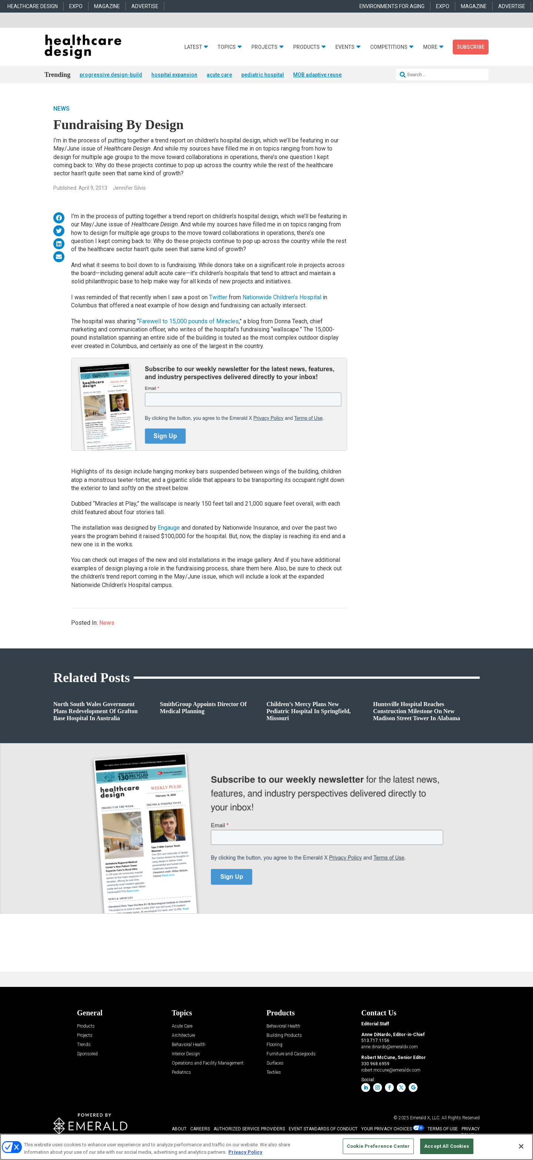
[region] (266, 1147)
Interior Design (186, 1054)
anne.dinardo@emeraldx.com (389, 1047)
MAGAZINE (107, 6)
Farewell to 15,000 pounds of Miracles (189, 321)
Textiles (273, 1072)
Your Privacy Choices (386, 1129)
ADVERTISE (144, 6)
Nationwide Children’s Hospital (282, 297)
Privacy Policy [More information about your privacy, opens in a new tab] (245, 1152)
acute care (219, 75)
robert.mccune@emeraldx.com (390, 1070)
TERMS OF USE (443, 1129)
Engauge (169, 528)
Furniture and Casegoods (291, 1054)
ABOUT (179, 1129)
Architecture (183, 1035)
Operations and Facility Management (208, 1063)
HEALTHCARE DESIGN (32, 6)
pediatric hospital (262, 75)
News (61, 108)
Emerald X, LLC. (425, 1118)
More (430, 47)
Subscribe (471, 47)
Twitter (219, 297)
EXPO (76, 6)
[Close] (521, 1146)
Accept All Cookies (446, 1146)
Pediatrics (181, 1072)
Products (306, 47)
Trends (84, 1045)
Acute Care (182, 1026)
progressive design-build (111, 75)
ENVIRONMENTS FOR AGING (392, 6)
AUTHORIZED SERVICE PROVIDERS (249, 1129)
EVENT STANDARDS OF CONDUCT (323, 1129)
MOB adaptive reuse (317, 75)
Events (345, 47)
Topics (227, 47)
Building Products (284, 1035)
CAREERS (200, 1129)
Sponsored (87, 1054)
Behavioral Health (188, 1045)
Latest (193, 47)
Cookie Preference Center (378, 1146)
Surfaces (275, 1063)
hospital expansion (174, 75)
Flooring (274, 1045)
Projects (264, 47)
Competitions (389, 47)
